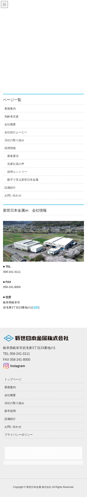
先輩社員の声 (15, 163)
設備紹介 (10, 187)
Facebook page (43, 453)
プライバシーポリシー (18, 434)
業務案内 (10, 108)
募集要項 (13, 156)
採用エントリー (17, 171)
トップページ (12, 379)
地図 (36, 307)
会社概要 (10, 124)
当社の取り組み (14, 140)
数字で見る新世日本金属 (22, 179)
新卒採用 (10, 411)
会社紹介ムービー (15, 132)
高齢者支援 (11, 116)
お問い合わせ (12, 195)
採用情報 (10, 148)
